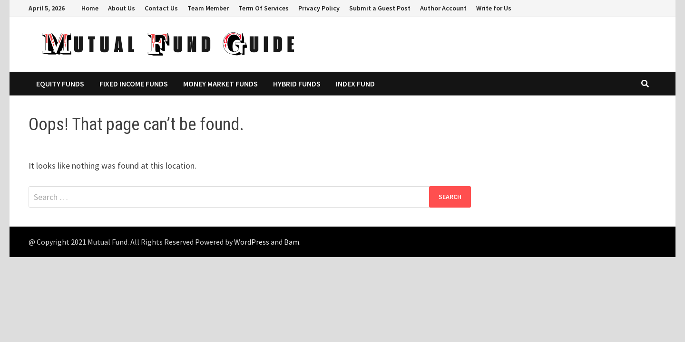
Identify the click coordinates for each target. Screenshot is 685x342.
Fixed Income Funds (133, 83)
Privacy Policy (319, 8)
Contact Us (161, 8)
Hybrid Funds (297, 83)
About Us (121, 8)
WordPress (251, 242)
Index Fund (355, 83)
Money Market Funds (220, 83)
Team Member (208, 8)
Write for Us (493, 8)
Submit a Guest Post (380, 8)
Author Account (443, 8)
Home (89, 8)
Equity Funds (60, 83)
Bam (291, 242)
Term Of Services (263, 8)
